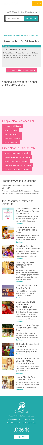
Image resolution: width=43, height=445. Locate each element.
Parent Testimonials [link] (13, 423)
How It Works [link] (21, 416)
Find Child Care (30, 18)
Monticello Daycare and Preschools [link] (17, 157)
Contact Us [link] (30, 416)
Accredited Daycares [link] (11, 134)
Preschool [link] (24, 36)
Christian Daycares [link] (11, 142)
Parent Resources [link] (14, 419)
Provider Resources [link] (28, 419)
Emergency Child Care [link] (12, 126)
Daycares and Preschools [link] (11, 36)
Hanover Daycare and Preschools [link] (16, 153)
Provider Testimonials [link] (28, 423)
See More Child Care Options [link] (22, 70)
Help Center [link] (21, 437)
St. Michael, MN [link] (33, 36)
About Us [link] (12, 416)
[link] (9, 3)
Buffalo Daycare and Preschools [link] (15, 161)
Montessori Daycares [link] (12, 138)
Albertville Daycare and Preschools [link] (16, 169)
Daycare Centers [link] (10, 130)
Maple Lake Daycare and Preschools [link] (17, 165)
